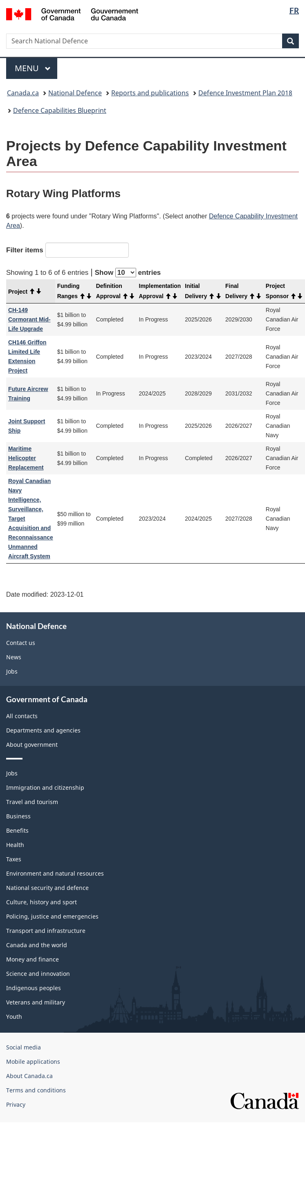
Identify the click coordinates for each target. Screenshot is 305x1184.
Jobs (12, 671)
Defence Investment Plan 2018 (245, 92)
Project (25, 291)
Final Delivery (243, 291)
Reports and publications (150, 92)
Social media (23, 1047)
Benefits (17, 830)
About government (32, 744)
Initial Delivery (203, 291)
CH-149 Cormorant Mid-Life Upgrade (29, 319)
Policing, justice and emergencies (52, 916)
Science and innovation (38, 973)
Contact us (20, 643)
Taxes (13, 859)
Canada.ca (23, 92)
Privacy (15, 1104)
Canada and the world (36, 945)
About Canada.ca (29, 1076)
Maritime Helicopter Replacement (26, 458)
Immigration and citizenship (45, 787)
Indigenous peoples (33, 988)
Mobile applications (33, 1061)
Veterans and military (35, 1002)
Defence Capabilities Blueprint (59, 110)
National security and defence (47, 888)
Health (15, 845)
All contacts (22, 716)
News (13, 657)
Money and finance (32, 959)
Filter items (67, 250)
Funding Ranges (74, 291)
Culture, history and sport (41, 902)
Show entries (128, 272)
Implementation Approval (160, 291)
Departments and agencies (43, 730)
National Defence (75, 92)
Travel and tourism (32, 802)
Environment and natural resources (55, 873)
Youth (14, 1016)
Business (18, 816)
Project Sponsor (284, 291)
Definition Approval (115, 291)
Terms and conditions (36, 1090)
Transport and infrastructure (45, 931)
